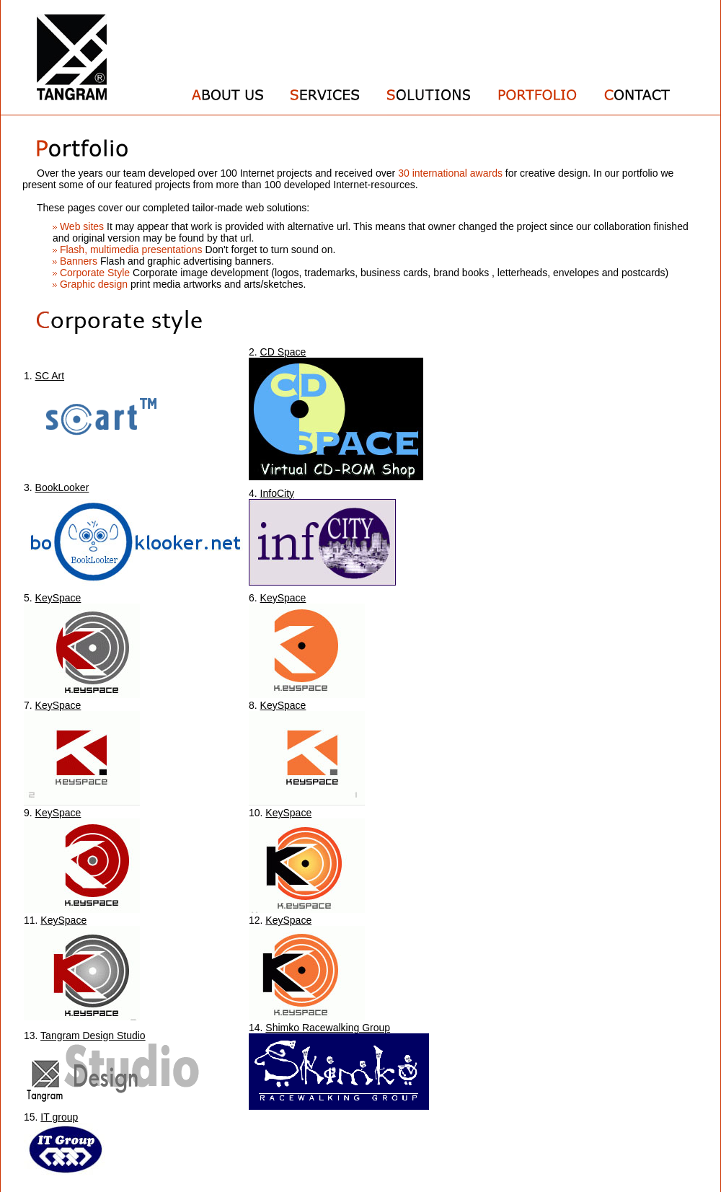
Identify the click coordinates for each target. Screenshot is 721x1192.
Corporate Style (95, 272)
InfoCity (277, 493)
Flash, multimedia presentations (131, 249)
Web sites (82, 226)
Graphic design (94, 284)
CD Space (283, 352)
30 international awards (450, 173)
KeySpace (58, 598)
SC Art (49, 375)
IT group (59, 1117)
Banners (78, 261)
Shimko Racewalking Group (327, 1027)
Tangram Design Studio (93, 1035)
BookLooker (62, 487)
